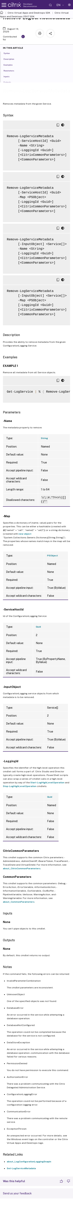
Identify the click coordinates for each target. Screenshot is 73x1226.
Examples (10, 64)
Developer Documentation (30, 5)
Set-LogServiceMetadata (21, 1168)
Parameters (11, 70)
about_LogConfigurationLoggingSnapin (29, 1161)
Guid (38, 626)
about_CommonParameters (18, 901)
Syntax (9, 53)
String (44, 438)
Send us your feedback (17, 1193)
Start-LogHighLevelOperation (47, 782)
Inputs (9, 76)
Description (11, 58)
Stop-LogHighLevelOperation (19, 786)
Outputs (9, 82)
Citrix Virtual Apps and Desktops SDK (29, 12)
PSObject (52, 555)
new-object (24, 533)
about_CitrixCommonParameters (21, 868)
